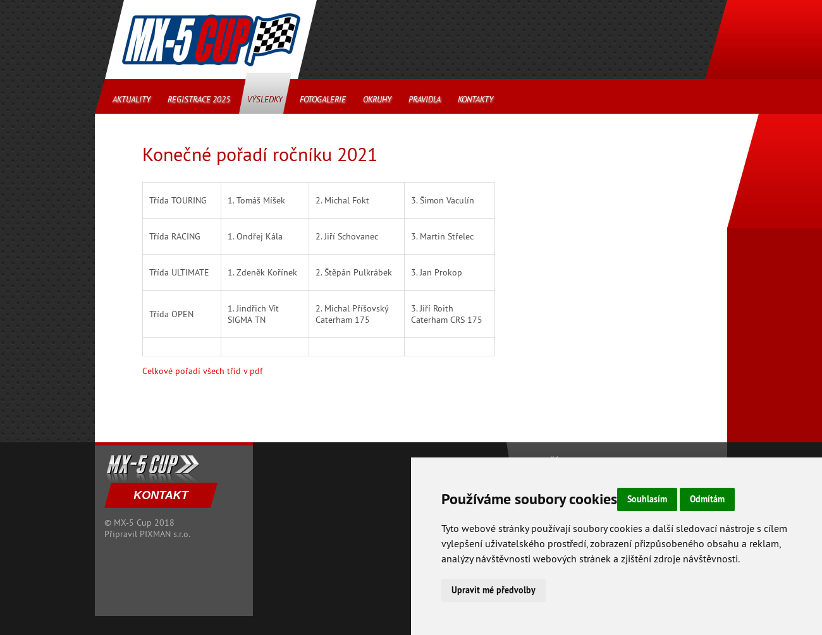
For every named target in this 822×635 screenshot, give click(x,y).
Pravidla (424, 99)
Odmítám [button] (707, 499)
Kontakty (475, 99)
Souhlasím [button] (647, 499)
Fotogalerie (323, 99)
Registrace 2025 (199, 99)
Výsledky (265, 99)
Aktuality (131, 99)
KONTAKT (160, 495)
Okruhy (377, 99)
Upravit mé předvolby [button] (493, 590)
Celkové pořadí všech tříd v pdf (202, 371)
